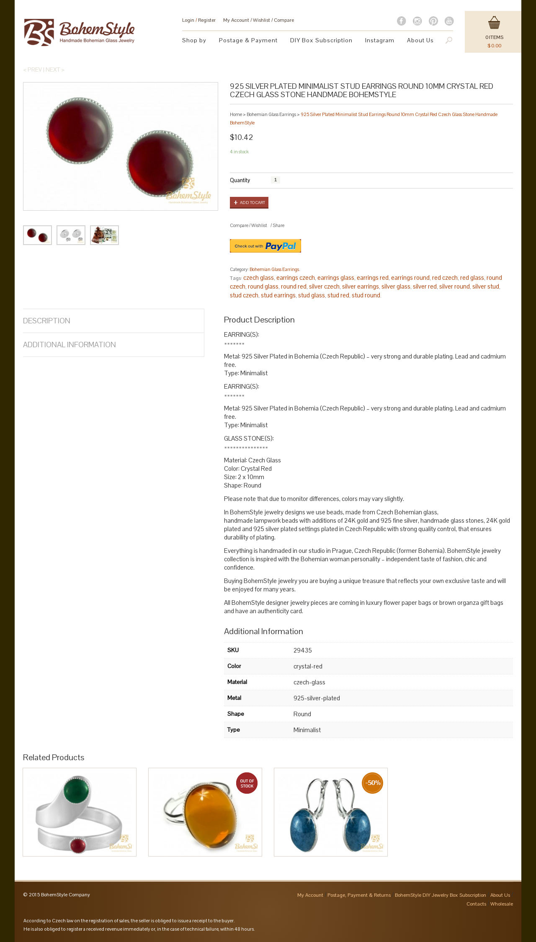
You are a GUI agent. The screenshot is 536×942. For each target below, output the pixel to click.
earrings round (410, 277)
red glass (472, 277)
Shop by (194, 40)
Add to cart (252, 202)
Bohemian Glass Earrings (271, 114)
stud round (366, 295)
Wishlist (261, 20)
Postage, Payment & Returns (359, 895)
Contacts (476, 904)
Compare (284, 20)
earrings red (373, 277)
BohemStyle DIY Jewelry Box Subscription (440, 895)
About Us (420, 40)
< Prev (32, 69)
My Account (236, 20)
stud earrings (278, 295)
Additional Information (69, 344)
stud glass (311, 295)
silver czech (324, 286)
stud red (338, 295)
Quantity (240, 180)
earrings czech (295, 277)
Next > (55, 69)
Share (278, 225)
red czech (445, 277)
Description (46, 320)
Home (236, 114)
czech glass (258, 277)
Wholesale (501, 904)
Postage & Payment (248, 40)
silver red (425, 286)
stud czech (244, 295)
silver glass (395, 286)
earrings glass (335, 277)
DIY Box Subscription (321, 40)
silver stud (485, 286)
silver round (454, 286)
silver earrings (360, 286)
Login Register (199, 20)
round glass (263, 286)
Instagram (379, 40)
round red (294, 286)
